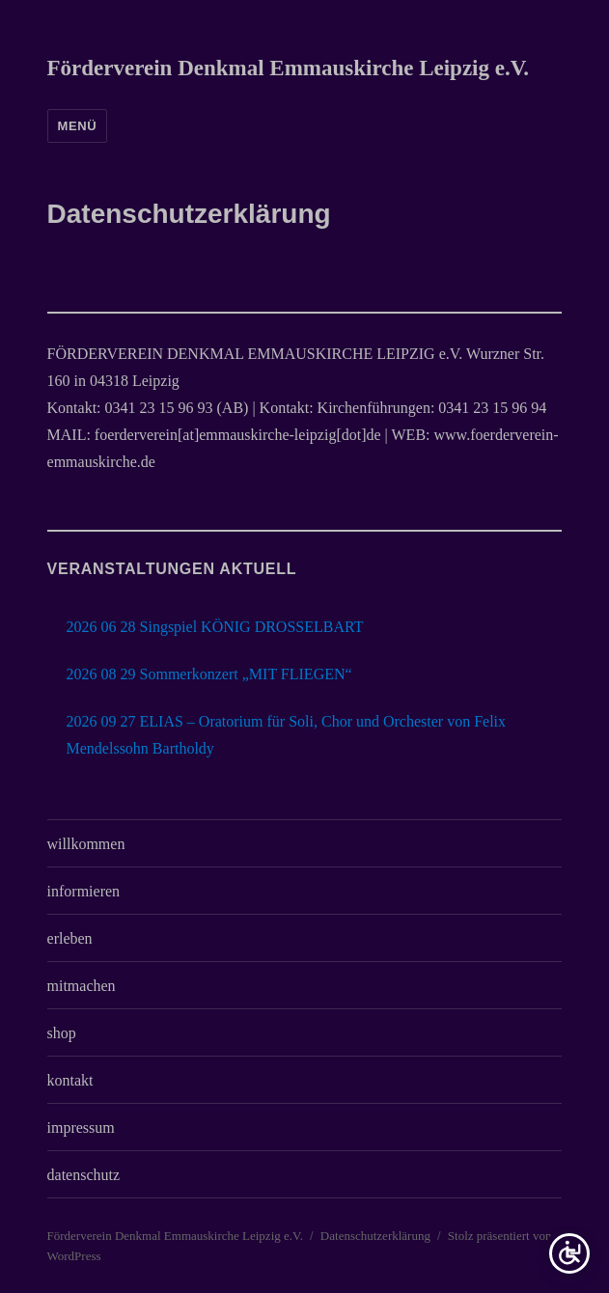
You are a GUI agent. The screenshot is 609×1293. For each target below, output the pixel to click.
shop (61, 1033)
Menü (77, 126)
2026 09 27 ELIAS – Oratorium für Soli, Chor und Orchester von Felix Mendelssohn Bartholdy (287, 735)
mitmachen (81, 985)
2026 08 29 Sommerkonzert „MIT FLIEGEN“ (209, 674)
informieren (84, 891)
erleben (70, 938)
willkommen (86, 844)
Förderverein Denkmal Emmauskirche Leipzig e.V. (288, 68)
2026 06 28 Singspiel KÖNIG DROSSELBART (215, 627)
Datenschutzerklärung (375, 1235)
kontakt (70, 1080)
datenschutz (84, 1175)
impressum (81, 1127)
